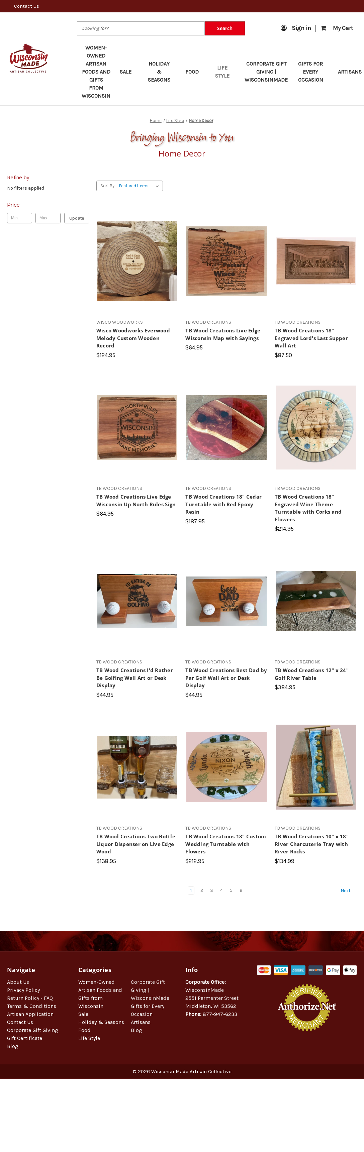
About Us (18, 982)
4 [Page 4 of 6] (221, 890)
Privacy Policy (23, 990)
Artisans (141, 1022)
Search (225, 28)
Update (76, 218)
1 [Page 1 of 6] (191, 890)
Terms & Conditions (31, 1006)
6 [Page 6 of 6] (241, 890)
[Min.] (19, 218)
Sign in (296, 28)
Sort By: (107, 185)
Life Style (225, 72)
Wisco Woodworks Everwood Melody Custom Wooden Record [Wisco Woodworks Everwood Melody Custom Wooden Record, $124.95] (133, 338)
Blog (12, 1046)
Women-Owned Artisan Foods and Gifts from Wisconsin (96, 71)
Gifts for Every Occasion (313, 72)
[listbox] (140, 186)
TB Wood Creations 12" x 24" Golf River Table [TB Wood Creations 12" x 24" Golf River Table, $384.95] (312, 674)
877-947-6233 (220, 1014)
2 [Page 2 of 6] (201, 890)
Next (349, 890)
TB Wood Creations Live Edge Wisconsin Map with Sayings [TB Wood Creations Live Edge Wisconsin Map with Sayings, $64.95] (222, 334)
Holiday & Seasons (162, 72)
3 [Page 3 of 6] (211, 890)
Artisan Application (30, 1014)
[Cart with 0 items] (337, 28)
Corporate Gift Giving (32, 1030)
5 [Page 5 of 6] (231, 890)
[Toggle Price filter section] (48, 205)
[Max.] (48, 218)
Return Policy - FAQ (30, 998)
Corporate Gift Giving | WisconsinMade (266, 72)
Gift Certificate (24, 1038)
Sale (129, 72)
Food (195, 72)
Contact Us (26, 6)
